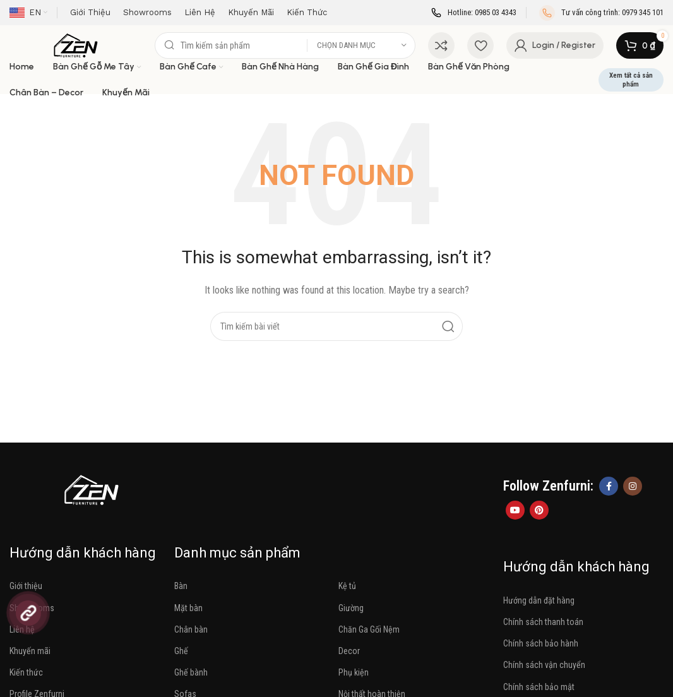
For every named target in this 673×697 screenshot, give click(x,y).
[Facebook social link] (608, 486)
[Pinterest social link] (539, 510)
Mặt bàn (188, 608)
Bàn (181, 586)
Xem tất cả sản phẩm (631, 79)
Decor (349, 651)
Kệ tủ (347, 586)
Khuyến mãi (30, 651)
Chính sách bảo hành (540, 643)
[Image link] (91, 489)
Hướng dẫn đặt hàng (539, 600)
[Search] (285, 45)
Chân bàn (191, 629)
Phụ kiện (353, 672)
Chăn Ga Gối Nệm (369, 629)
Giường (351, 608)
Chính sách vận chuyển (544, 665)
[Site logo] (75, 45)
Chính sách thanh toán (543, 622)
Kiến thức (26, 672)
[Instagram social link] (632, 486)
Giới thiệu (25, 586)
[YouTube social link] (515, 510)
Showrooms (31, 608)
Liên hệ (22, 629)
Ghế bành (191, 672)
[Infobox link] (473, 13)
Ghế (181, 651)
